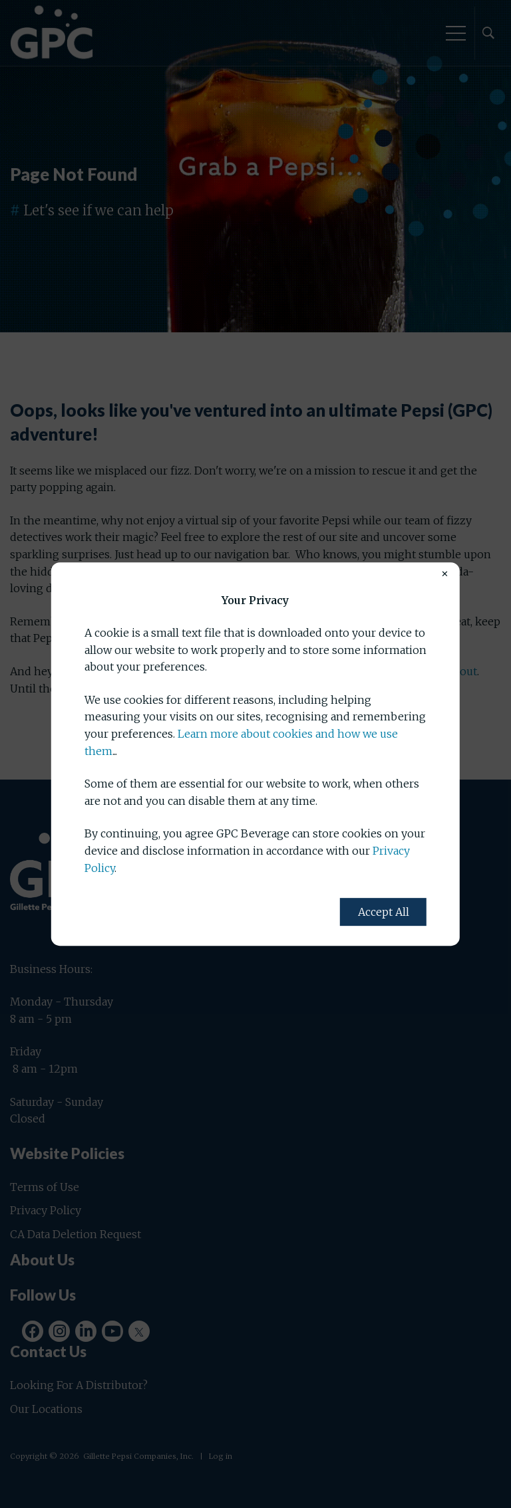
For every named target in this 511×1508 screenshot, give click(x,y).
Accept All (383, 911)
